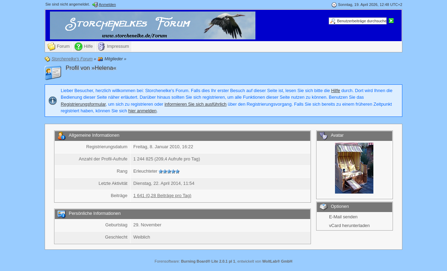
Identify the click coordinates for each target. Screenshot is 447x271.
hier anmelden (142, 110)
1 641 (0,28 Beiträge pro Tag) (162, 195)
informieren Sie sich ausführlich (195, 104)
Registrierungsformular (83, 104)
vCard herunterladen (349, 225)
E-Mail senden (343, 216)
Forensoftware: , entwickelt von (223, 261)
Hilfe (335, 90)
